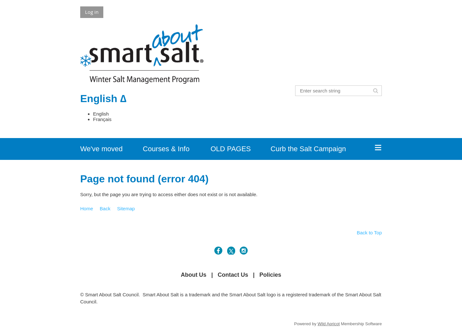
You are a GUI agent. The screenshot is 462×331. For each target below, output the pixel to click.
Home (86, 208)
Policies (270, 275)
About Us (193, 275)
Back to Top (369, 232)
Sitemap (126, 208)
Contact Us (233, 275)
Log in (91, 12)
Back (105, 208)
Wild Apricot (329, 323)
